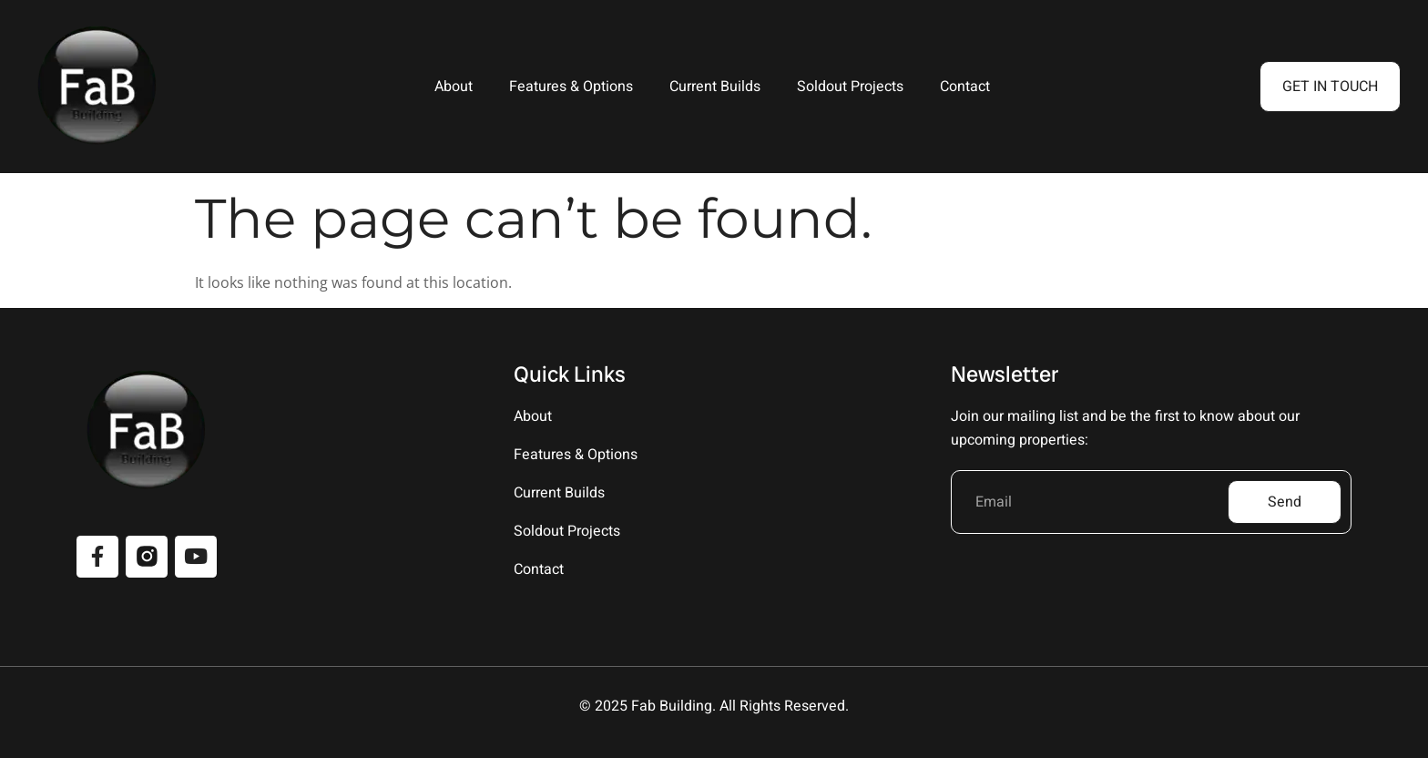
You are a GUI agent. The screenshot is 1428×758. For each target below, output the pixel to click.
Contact (965, 86)
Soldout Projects (850, 86)
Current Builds (714, 86)
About (453, 86)
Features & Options (571, 86)
